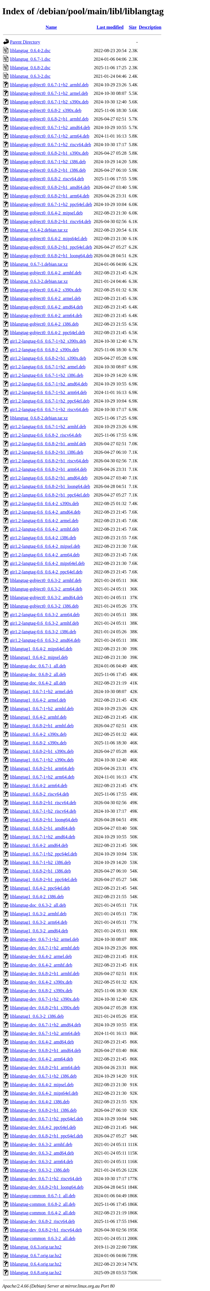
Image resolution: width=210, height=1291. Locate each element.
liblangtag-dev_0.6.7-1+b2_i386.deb (43, 1076)
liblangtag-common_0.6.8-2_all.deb (42, 1204)
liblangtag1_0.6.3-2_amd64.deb (39, 930)
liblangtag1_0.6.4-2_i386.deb (37, 896)
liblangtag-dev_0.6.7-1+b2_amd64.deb (45, 1024)
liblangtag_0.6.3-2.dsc (30, 76)
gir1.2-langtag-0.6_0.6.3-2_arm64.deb (45, 614)
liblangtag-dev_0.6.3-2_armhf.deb (41, 1144)
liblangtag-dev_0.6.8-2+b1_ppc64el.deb (46, 1135)
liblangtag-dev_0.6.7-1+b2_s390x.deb (44, 999)
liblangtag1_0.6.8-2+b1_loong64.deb (44, 819)
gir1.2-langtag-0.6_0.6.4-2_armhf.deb (44, 529)
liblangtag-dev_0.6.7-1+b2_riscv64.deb (46, 1178)
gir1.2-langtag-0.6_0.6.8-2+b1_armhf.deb (48, 443)
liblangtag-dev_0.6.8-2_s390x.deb (41, 990)
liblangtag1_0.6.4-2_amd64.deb (39, 845)
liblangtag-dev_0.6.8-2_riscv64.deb (42, 1221)
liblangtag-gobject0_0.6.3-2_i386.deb (44, 606)
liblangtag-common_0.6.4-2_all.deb (42, 1212)
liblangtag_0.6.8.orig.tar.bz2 (35, 1272)
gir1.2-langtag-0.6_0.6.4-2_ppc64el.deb (46, 571)
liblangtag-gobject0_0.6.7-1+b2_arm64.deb (49, 136)
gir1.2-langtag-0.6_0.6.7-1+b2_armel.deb (47, 366)
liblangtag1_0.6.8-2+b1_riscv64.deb (43, 802)
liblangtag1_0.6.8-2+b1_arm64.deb (42, 768)
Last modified (110, 27)
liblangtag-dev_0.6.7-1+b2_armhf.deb (44, 947)
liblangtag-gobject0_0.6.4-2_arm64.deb (46, 315)
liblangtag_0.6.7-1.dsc (30, 59)
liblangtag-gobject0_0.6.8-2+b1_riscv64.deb (50, 221)
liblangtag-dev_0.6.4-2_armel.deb (41, 956)
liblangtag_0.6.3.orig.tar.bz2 (35, 1247)
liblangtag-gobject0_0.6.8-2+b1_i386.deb (48, 170)
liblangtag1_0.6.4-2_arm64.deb (38, 785)
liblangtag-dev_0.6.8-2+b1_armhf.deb (44, 973)
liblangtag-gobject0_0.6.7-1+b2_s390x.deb (49, 101)
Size (133, 27)
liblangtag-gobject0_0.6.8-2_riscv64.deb (47, 178)
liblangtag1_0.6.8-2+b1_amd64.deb (42, 828)
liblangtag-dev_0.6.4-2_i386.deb (39, 1101)
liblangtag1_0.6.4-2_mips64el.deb (41, 648)
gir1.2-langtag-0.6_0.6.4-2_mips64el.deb (47, 563)
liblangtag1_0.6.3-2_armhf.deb (38, 913)
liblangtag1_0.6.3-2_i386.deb (37, 1016)
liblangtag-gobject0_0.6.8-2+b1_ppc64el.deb (51, 247)
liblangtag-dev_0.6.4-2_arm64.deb (41, 1059)
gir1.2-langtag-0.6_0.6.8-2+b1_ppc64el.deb (50, 495)
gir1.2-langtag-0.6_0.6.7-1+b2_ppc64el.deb (50, 401)
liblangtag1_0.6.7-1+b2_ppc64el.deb (43, 853)
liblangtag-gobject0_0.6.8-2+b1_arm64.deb (49, 195)
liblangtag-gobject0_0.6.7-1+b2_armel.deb (49, 93)
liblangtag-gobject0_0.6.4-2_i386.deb (44, 324)
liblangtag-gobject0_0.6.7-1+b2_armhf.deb (49, 84)
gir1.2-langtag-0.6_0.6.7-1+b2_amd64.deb (49, 383)
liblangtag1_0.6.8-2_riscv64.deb (39, 794)
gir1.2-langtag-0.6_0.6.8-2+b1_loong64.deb (50, 486)
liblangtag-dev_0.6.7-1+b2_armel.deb (44, 939)
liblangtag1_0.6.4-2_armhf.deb (38, 717)
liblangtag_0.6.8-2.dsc (30, 67)
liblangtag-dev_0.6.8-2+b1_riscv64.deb (46, 1229)
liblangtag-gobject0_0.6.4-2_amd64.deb (46, 307)
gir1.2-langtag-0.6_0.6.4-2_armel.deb (44, 520)
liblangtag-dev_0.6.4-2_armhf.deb (41, 965)
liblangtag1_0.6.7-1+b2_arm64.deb (42, 777)
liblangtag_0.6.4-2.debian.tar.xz (39, 230)
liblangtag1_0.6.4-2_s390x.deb (38, 734)
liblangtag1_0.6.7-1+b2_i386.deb (40, 862)
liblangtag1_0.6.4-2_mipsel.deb (39, 657)
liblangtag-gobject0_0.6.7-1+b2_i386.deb (48, 161)
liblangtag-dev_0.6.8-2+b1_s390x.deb (44, 1007)
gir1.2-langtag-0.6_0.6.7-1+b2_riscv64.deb (49, 409)
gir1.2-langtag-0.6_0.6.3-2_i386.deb (43, 631)
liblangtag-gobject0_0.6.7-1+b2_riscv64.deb (50, 144)
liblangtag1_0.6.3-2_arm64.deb (38, 922)
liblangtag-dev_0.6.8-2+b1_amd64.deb (45, 1050)
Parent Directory (25, 42)
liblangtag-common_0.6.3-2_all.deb (42, 1238)
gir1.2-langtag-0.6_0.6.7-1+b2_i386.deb (46, 375)
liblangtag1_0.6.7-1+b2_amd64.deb (42, 836)
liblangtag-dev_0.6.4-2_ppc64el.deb (43, 1127)
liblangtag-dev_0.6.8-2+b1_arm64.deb (45, 1067)
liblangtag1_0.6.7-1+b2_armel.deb (41, 691)
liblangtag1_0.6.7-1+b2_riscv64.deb (43, 811)
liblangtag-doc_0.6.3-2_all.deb (38, 905)
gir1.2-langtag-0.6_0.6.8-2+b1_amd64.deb (49, 477)
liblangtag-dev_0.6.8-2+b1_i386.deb (43, 1110)
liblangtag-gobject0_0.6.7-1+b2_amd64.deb (50, 127)
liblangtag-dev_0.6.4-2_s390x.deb (41, 982)
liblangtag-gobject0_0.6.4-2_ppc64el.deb (47, 332)
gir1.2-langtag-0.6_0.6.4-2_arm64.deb (45, 554)
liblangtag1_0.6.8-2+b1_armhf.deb (42, 725)
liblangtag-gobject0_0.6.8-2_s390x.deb (45, 110)
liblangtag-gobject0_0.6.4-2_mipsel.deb (46, 213)
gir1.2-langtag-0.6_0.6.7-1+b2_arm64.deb (48, 392)
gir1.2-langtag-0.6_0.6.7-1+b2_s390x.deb (48, 341)
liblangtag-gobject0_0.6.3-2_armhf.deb (45, 580)
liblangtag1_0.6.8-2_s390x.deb (38, 742)
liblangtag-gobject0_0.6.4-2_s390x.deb (45, 289)
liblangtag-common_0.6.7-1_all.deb (42, 1195)
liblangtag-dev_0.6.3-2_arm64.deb (41, 1161)
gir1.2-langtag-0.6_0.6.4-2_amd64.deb (45, 512)
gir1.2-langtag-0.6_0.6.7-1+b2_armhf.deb (48, 426)
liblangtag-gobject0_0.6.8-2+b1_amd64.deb (50, 187)
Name (51, 27)
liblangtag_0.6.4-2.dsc (30, 50)
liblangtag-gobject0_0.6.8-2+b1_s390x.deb (49, 153)
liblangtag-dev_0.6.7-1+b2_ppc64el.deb (46, 1118)
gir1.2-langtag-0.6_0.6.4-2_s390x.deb (44, 503)
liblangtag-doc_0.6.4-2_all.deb (38, 683)
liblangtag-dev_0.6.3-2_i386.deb (39, 1170)
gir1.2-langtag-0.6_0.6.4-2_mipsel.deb (45, 546)
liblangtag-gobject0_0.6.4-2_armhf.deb (45, 272)
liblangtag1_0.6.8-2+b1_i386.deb (40, 871)
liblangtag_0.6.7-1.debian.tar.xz (39, 264)
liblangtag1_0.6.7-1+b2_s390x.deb (42, 759)
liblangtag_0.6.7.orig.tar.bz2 (35, 1255)
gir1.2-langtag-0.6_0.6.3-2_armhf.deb (44, 623)
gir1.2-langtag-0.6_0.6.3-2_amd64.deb (45, 640)
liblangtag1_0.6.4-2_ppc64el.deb (40, 888)
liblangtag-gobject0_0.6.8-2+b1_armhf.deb (49, 119)
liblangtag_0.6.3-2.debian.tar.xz (39, 281)
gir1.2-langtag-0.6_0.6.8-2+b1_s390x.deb (48, 358)
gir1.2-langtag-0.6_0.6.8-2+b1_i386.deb (46, 452)
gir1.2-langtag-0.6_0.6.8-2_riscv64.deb (45, 435)
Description (150, 27)
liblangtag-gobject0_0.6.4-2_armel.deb (45, 298)
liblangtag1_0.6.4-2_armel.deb (38, 700)
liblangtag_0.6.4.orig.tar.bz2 (35, 1264)
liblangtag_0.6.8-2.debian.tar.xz (39, 418)
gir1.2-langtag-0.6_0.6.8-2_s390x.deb (44, 349)
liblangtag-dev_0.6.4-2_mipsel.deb (42, 1084)
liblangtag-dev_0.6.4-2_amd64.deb (42, 1041)
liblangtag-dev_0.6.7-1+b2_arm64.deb (45, 1033)
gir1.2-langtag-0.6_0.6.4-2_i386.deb (43, 537)
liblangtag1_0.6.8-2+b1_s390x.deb (42, 751)
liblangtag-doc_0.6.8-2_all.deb (38, 674)
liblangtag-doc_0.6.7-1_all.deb (38, 665)
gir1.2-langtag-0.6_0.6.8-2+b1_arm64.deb (48, 469)
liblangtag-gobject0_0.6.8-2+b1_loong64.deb (51, 255)
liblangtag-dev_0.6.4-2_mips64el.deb (44, 1093)
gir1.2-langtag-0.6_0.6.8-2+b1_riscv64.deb (49, 460)
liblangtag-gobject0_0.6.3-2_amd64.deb (46, 597)
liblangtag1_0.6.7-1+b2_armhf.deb (42, 708)
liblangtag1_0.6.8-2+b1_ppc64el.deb (43, 879)
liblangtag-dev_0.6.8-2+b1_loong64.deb (46, 1187)
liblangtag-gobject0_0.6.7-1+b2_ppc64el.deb (51, 204)
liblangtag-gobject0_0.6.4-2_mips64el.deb (48, 238)
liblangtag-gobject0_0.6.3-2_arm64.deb (46, 589)
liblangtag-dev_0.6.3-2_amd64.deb (42, 1153)
